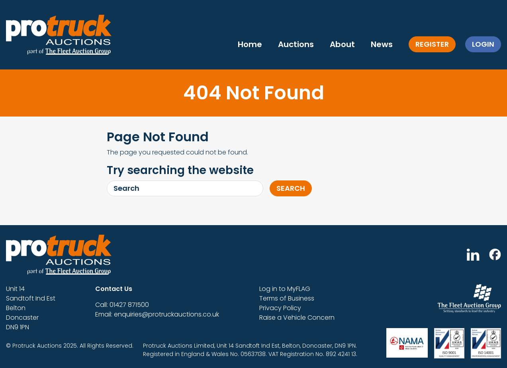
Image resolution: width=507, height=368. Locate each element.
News (382, 44)
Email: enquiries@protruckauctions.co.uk (157, 314)
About (342, 44)
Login (483, 44)
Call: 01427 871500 (122, 304)
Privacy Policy (280, 308)
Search (290, 188)
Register (432, 44)
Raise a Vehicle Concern (297, 317)
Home (250, 44)
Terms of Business (286, 298)
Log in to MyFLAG (284, 288)
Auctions (296, 44)
